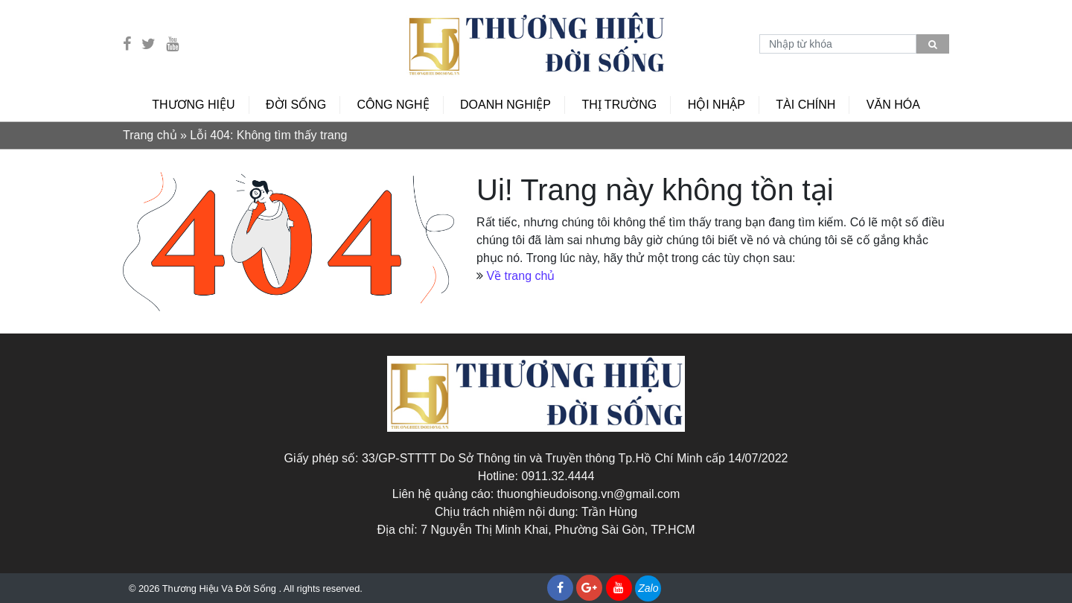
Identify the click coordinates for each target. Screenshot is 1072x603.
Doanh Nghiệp (505, 104)
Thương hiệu (193, 104)
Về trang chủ (520, 275)
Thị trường (619, 104)
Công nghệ (393, 104)
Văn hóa (893, 104)
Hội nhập (716, 104)
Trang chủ (150, 135)
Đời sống (296, 104)
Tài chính (805, 104)
